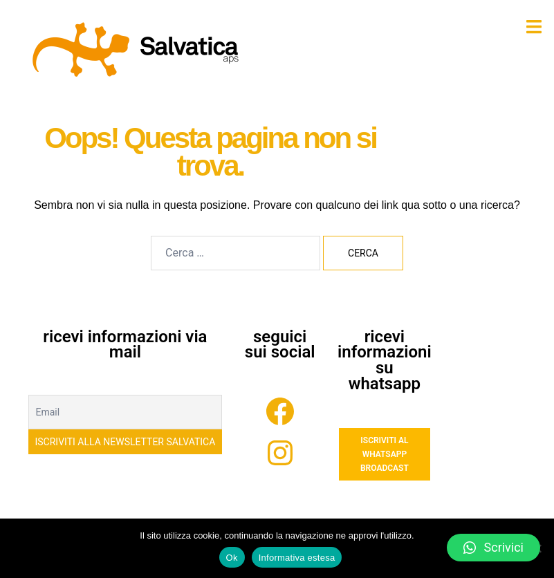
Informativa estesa (297, 557)
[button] (493, 547)
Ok (232, 557)
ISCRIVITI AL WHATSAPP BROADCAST (384, 454)
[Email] (125, 412)
